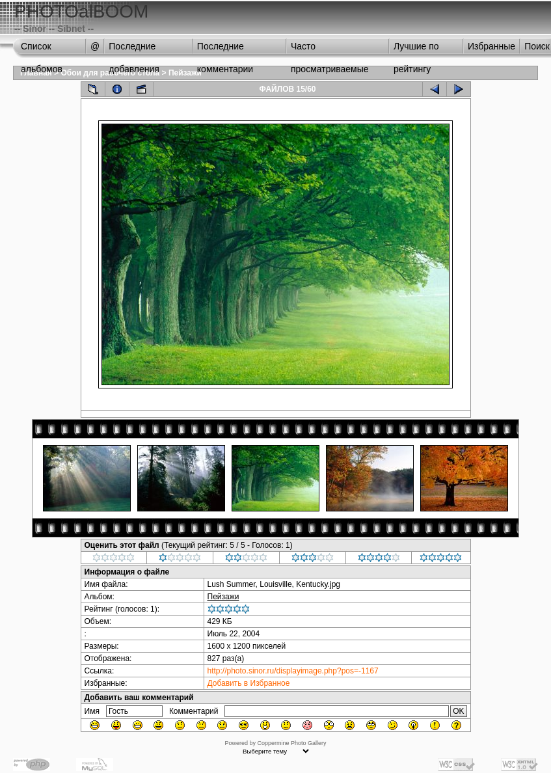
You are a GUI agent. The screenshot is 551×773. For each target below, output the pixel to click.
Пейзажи (185, 72)
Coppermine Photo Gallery (291, 743)
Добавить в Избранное (249, 683)
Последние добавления (134, 49)
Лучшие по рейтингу (416, 49)
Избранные (491, 46)
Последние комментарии (225, 49)
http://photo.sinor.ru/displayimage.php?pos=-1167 (293, 670)
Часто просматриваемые (330, 49)
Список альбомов (41, 49)
